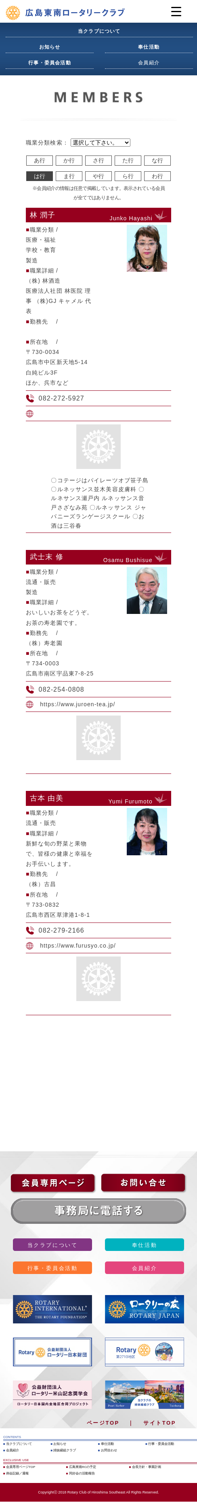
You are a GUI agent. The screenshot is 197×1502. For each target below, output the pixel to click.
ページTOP (103, 1423)
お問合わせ (109, 1450)
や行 (98, 176)
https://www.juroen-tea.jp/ (77, 704)
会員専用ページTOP (20, 1467)
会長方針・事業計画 (146, 1467)
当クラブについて (99, 31)
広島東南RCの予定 (82, 1467)
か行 (69, 160)
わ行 (157, 176)
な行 (157, 160)
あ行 (39, 160)
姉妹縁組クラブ (64, 1450)
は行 (39, 176)
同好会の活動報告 (82, 1473)
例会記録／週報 (17, 1473)
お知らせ (50, 47)
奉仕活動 (148, 47)
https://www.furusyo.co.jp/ (78, 945)
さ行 (98, 160)
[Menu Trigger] (176, 11)
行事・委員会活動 (49, 63)
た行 (128, 160)
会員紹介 (148, 63)
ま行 (69, 176)
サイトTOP (159, 1423)
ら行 (128, 176)
